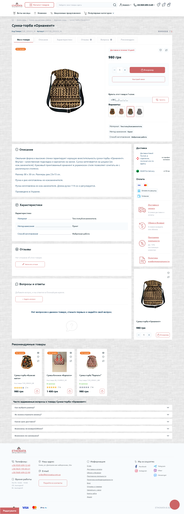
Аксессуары (21, 20)
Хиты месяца (23, 13)
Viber (158, 470)
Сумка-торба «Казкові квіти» (24, 377)
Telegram (159, 466)
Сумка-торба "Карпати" (90, 375)
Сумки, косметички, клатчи (40, 20)
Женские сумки (60, 20)
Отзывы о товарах (94, 486)
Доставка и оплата (94, 469)
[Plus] (125, 70)
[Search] (114, 4)
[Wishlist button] (160, 50)
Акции (89, 497)
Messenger (160, 475)
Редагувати (9, 510)
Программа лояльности (96, 476)
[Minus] (114, 70)
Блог (89, 483)
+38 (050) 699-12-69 (21, 465)
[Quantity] (120, 70)
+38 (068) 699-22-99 (21, 472)
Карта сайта (92, 493)
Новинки (42, 13)
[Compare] (38, 361)
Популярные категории (100, 13)
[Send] (160, 100)
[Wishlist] (38, 357)
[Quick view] (38, 352)
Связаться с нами (94, 490)
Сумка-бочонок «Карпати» (59, 375)
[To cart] (163, 335)
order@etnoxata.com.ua (50, 474)
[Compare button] (166, 50)
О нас (89, 466)
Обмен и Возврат (156, 223)
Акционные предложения (67, 13)
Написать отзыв (30, 264)
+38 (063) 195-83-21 (21, 469)
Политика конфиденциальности (100, 480)
